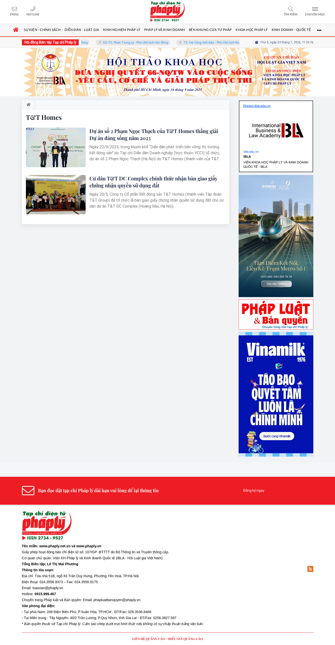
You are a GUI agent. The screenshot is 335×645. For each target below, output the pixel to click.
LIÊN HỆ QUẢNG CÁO (148, 639)
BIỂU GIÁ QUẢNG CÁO (185, 639)
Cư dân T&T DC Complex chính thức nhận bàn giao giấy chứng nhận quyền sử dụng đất (153, 182)
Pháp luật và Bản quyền (62, 600)
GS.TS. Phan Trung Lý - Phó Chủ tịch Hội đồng (138, 42)
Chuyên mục (315, 14)
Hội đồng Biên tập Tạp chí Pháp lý (50, 42)
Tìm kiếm (290, 14)
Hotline (32, 14)
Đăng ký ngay (253, 490)
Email (14, 14)
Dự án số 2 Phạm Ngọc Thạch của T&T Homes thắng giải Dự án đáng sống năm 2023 (153, 134)
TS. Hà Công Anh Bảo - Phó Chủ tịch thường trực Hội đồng (228, 42)
